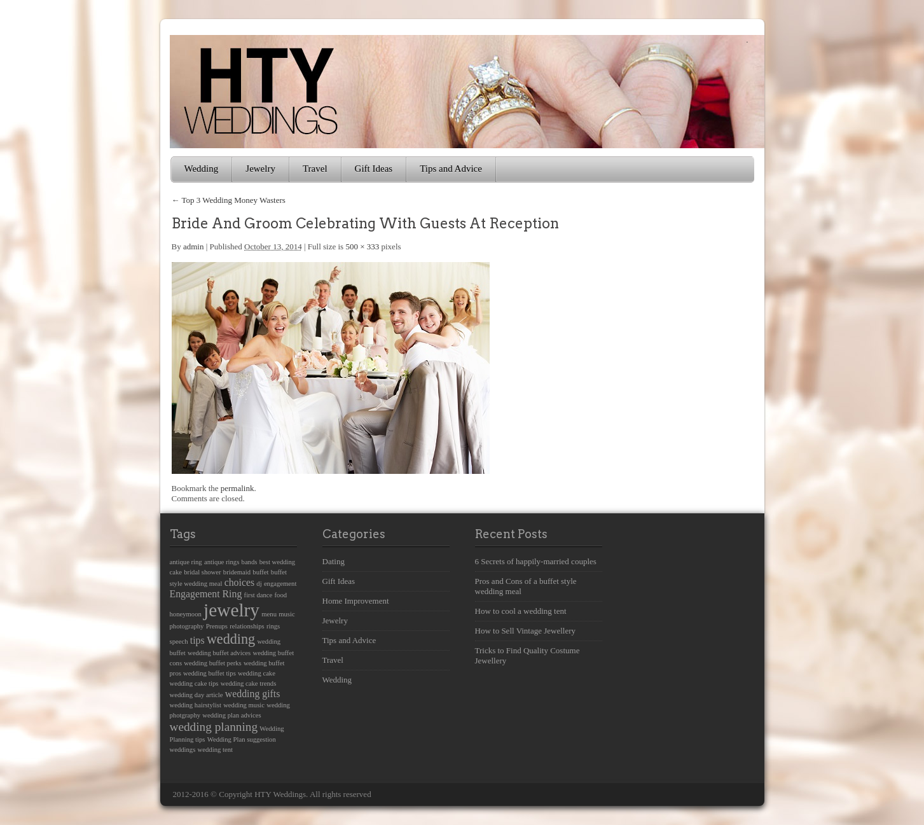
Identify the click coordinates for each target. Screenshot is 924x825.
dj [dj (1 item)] (258, 583)
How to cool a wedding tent (521, 611)
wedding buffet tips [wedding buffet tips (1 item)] (209, 673)
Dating (333, 561)
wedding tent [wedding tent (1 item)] (215, 749)
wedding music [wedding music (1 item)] (244, 705)
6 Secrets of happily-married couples (535, 561)
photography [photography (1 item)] (187, 626)
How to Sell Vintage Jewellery (525, 630)
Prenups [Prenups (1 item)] (217, 626)
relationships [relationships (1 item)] (247, 626)
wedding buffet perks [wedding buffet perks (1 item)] (212, 663)
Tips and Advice (451, 168)
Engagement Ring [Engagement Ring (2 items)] (206, 593)
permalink (237, 488)
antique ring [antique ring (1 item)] (186, 561)
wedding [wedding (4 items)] (231, 639)
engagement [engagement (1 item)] (280, 583)
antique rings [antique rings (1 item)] (221, 561)
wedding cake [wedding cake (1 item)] (256, 673)
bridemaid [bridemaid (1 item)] (237, 572)
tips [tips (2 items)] (197, 640)
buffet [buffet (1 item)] (260, 572)
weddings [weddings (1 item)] (183, 749)
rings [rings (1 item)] (273, 626)
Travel (315, 168)
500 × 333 (362, 246)
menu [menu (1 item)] (269, 614)
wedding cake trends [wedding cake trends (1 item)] (249, 683)
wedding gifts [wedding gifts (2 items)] (252, 693)
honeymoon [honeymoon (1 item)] (186, 614)
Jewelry (260, 168)
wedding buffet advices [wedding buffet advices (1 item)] (219, 652)
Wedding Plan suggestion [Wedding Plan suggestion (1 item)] (241, 739)
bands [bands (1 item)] (250, 561)
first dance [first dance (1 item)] (258, 595)
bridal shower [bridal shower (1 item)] (202, 572)
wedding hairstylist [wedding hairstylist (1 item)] (195, 705)
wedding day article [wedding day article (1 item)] (196, 694)
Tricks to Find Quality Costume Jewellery (527, 655)
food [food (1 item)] (281, 595)
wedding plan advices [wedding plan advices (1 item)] (231, 715)
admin (193, 246)
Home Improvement (355, 601)
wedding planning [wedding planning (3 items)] (214, 726)
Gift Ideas (374, 168)
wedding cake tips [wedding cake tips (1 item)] (194, 683)
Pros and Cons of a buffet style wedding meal (526, 586)
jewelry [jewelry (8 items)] (231, 610)
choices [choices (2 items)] (239, 582)
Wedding (201, 168)
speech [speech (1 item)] (179, 641)
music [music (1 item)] (286, 614)
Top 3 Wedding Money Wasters (229, 200)
